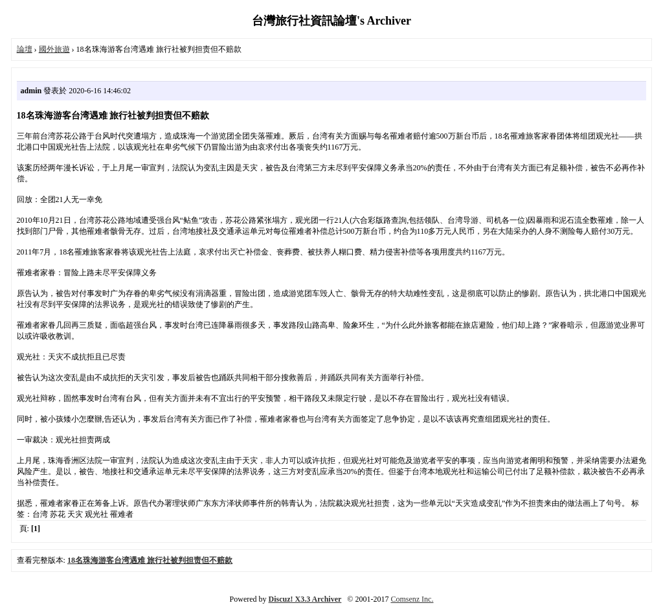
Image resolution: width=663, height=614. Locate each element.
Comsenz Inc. (411, 599)
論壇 (24, 49)
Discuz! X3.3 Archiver (305, 599)
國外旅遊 (54, 49)
